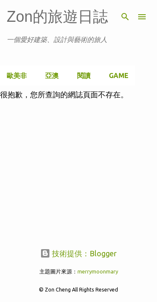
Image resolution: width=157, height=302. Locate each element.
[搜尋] (125, 17)
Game (119, 75)
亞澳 (52, 75)
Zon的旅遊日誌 (57, 16)
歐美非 (17, 75)
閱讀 (83, 75)
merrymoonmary (97, 271)
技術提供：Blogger (78, 253)
